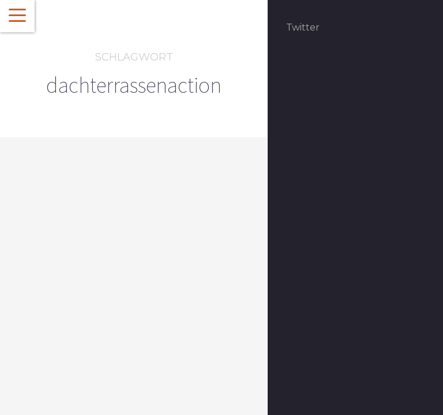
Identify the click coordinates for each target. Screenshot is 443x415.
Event (61, 275)
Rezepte (91, 275)
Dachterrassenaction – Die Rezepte (107, 307)
